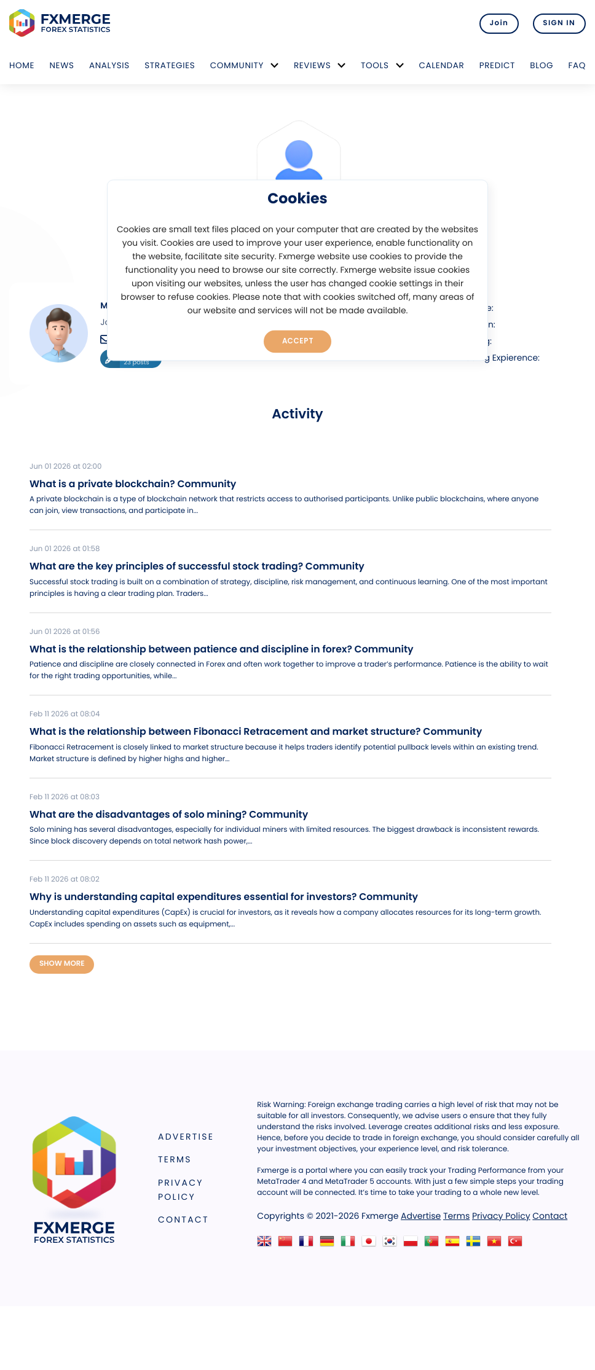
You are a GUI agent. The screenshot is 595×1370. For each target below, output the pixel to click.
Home (21, 65)
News (61, 65)
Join (498, 23)
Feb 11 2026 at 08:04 (65, 714)
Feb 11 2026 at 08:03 (65, 797)
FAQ (577, 65)
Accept (297, 341)
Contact (183, 1219)
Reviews (312, 65)
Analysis (109, 65)
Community (237, 65)
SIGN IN (559, 23)
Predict (497, 65)
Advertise (186, 1136)
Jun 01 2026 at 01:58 (65, 549)
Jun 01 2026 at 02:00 (65, 467)
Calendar (441, 65)
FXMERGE (61, 23)
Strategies (169, 65)
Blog (541, 65)
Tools (375, 65)
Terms (175, 1159)
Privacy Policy (180, 1189)
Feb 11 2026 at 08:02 (65, 880)
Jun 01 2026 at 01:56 (65, 632)
